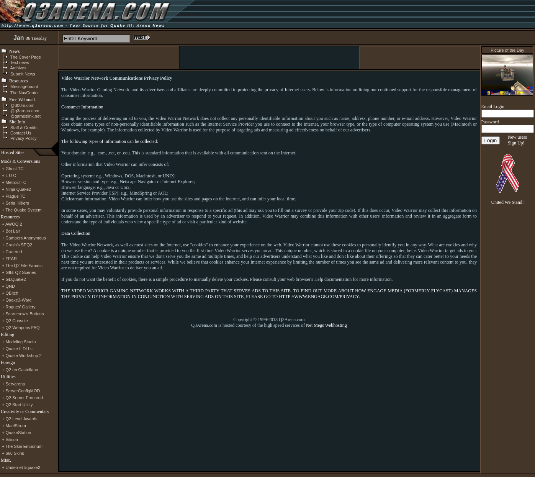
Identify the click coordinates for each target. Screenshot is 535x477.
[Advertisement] (269, 57)
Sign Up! (516, 143)
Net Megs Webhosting (326, 325)
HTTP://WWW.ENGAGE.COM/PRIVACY (318, 296)
